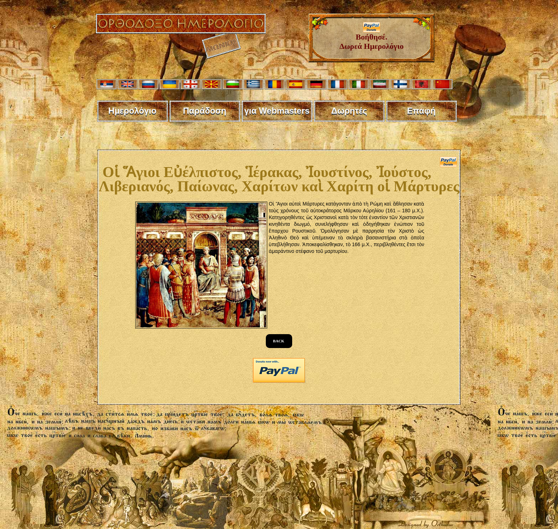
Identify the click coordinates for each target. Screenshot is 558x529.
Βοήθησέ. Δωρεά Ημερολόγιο (371, 38)
